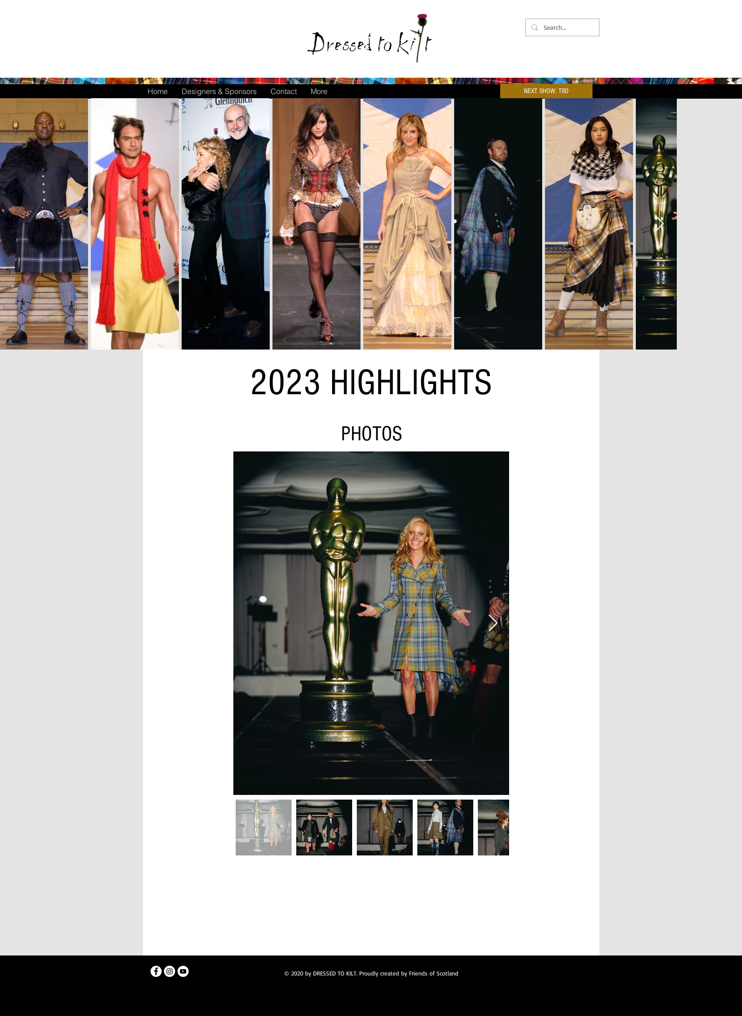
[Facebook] (156, 971)
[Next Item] (659, 224)
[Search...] (561, 27)
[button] (546, 91)
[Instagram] (169, 971)
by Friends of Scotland (429, 973)
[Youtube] (183, 971)
